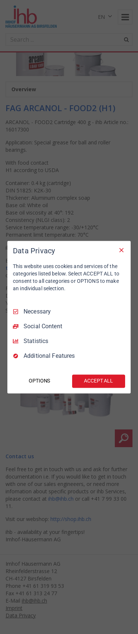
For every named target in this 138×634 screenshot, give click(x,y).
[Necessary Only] (121, 250)
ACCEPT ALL (98, 381)
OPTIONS (39, 381)
